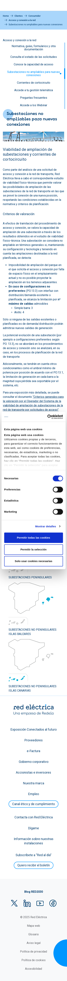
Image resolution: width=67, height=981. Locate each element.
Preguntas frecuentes (33, 97)
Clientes (18, 16)
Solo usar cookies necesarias (33, 561)
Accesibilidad (33, 968)
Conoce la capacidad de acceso (33, 64)
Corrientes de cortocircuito (33, 82)
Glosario (33, 934)
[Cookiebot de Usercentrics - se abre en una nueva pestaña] (48, 416)
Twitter (14, 903)
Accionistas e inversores (33, 772)
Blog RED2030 (33, 891)
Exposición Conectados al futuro (34, 729)
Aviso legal (34, 943)
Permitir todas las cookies (33, 537)
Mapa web (33, 925)
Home (6, 16)
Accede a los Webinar (33, 105)
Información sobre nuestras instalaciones (33, 841)
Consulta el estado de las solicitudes (33, 57)
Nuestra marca (33, 783)
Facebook (52, 903)
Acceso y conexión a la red (22, 20)
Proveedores (33, 740)
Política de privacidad (33, 951)
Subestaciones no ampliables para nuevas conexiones (33, 73)
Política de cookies (33, 960)
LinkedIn (27, 903)
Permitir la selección (34, 549)
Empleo (33, 794)
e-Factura (33, 751)
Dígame (33, 828)
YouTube (40, 903)
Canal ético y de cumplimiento (33, 804)
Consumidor (34, 16)
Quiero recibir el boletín (33, 865)
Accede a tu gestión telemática (33, 90)
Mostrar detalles (45, 526)
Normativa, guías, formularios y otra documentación (34, 47)
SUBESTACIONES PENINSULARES (30, 577)
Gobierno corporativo (33, 762)
